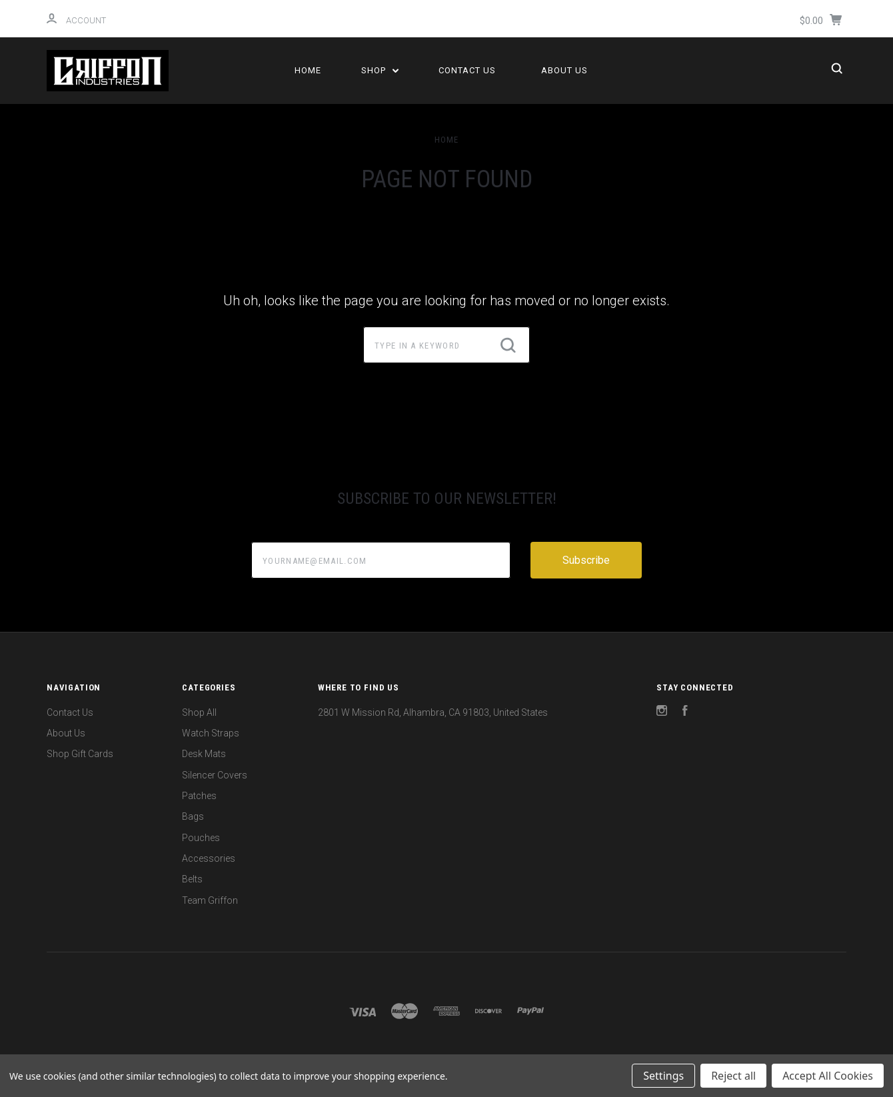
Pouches (201, 837)
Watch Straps (210, 733)
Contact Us (467, 70)
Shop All (199, 712)
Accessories (208, 858)
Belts (192, 879)
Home (308, 70)
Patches (199, 795)
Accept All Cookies (827, 1075)
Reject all (733, 1075)
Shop (380, 70)
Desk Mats (204, 753)
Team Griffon (210, 900)
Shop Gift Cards (80, 753)
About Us (564, 70)
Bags (193, 816)
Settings (663, 1075)
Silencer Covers (214, 775)
